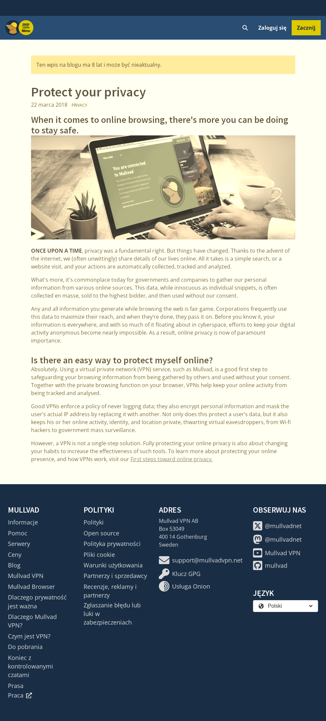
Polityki (94, 522)
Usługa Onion (184, 586)
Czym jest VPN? (29, 636)
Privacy (79, 105)
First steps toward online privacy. (171, 459)
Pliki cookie (99, 555)
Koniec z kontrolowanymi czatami (30, 666)
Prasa (15, 686)
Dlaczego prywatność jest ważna (37, 601)
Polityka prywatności (112, 544)
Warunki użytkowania (113, 565)
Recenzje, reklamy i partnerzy (110, 591)
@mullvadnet (277, 526)
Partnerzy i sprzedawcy (115, 576)
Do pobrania (25, 647)
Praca (20, 695)
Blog (14, 565)
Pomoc (17, 533)
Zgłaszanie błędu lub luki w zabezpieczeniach (112, 614)
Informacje (23, 522)
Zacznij (306, 27)
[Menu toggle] (26, 27)
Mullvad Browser (31, 587)
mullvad (270, 565)
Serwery (19, 544)
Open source (101, 533)
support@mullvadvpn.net (200, 560)
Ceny (14, 555)
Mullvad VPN (26, 576)
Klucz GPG (179, 573)
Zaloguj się (272, 27)
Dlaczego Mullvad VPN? (32, 621)
